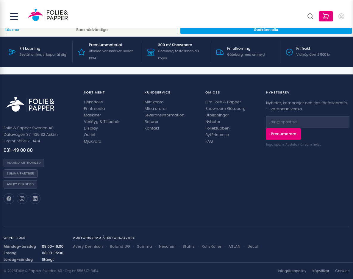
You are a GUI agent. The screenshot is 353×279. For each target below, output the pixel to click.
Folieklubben (217, 128)
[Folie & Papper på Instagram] (22, 198)
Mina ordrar (156, 108)
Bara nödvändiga (92, 29)
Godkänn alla (266, 29)
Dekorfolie (93, 102)
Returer (152, 122)
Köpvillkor (321, 271)
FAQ (209, 141)
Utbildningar (217, 115)
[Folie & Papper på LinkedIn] (35, 198)
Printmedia (94, 108)
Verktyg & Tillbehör (102, 122)
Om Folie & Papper (223, 102)
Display (91, 128)
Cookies (342, 271)
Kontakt (152, 128)
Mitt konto (154, 102)
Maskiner (92, 115)
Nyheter (212, 122)
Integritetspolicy (292, 271)
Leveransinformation (164, 115)
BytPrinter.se (217, 135)
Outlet (90, 135)
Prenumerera (283, 134)
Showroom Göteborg (225, 108)
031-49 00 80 (18, 150)
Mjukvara (92, 141)
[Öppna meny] (14, 16)
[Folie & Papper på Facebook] (9, 198)
